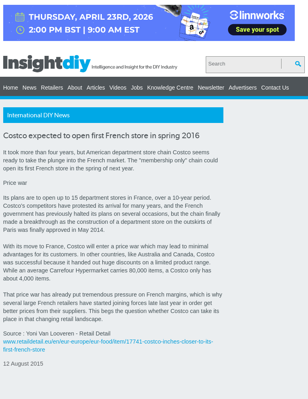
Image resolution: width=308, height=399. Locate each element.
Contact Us (275, 87)
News (29, 87)
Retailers (52, 87)
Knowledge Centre (170, 87)
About (74, 87)
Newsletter (211, 87)
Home (10, 87)
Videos (118, 87)
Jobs (137, 87)
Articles (96, 87)
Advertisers (243, 87)
